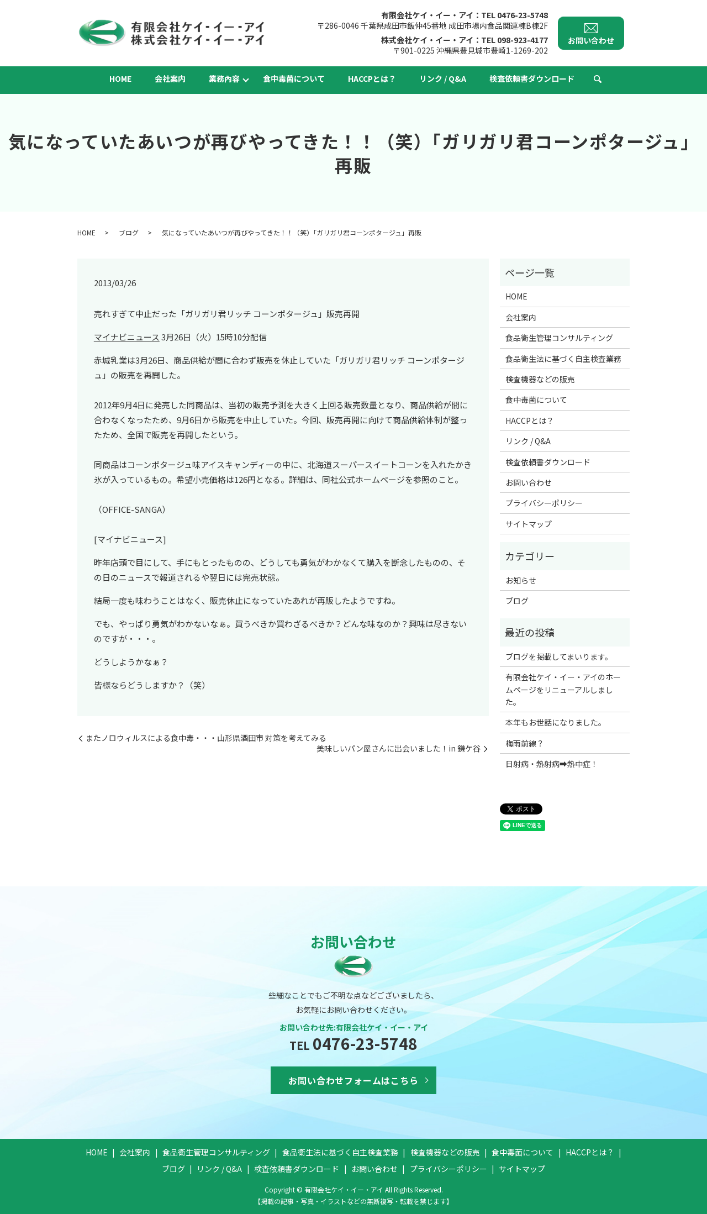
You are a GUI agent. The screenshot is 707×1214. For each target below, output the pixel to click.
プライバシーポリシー (544, 502)
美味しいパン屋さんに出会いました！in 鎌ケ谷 (398, 748)
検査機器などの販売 (540, 379)
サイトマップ (528, 523)
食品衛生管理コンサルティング (559, 337)
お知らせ (520, 580)
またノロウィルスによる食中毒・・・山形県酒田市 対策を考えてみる (206, 738)
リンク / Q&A (442, 78)
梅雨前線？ (524, 743)
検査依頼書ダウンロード (531, 78)
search (597, 79)
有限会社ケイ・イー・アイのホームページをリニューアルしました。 (563, 689)
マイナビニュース (127, 337)
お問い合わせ (528, 482)
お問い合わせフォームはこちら (353, 1080)
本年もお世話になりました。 (555, 722)
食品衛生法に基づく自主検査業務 (563, 358)
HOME (120, 78)
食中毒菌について (294, 78)
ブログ (129, 232)
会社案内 (170, 78)
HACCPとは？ (372, 78)
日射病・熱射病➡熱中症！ (551, 763)
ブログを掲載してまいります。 (559, 656)
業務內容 (224, 78)
